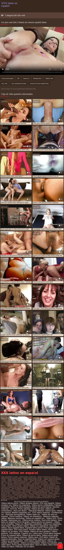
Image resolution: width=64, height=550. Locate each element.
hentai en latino (36, 487)
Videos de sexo (37, 509)
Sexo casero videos (20, 526)
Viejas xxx (19, 524)
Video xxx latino (7, 547)
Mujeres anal (49, 78)
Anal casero (6, 526)
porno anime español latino (24, 495)
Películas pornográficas (15, 514)
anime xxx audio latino (38, 480)
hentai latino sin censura (50, 488)
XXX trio (13, 509)
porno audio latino (8, 496)
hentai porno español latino (26, 490)
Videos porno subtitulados (42, 505)
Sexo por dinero (20, 511)
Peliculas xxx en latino (24, 547)
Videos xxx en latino (9, 532)
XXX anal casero (21, 530)
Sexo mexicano (54, 545)
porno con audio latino (9, 499)
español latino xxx (14, 484)
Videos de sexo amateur (40, 532)
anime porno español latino (18, 480)
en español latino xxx (40, 483)
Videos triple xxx (33, 514)
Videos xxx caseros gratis (48, 539)
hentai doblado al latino (32, 486)
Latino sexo (37, 533)
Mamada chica (37, 78)
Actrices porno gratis (7, 78)
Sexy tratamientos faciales (18, 83)
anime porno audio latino (33, 479)
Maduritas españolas (33, 524)
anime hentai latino (15, 479)
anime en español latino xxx (48, 477)
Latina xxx (26, 78)
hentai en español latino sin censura (14, 487)
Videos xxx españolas (52, 524)
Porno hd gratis (23, 522)
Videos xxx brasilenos (32, 516)
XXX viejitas (24, 532)
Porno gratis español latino (23, 545)
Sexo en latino (41, 545)
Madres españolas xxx (21, 513)
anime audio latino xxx (28, 477)
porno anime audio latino (38, 493)
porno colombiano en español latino (42, 497)
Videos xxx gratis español (12, 541)
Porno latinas (14, 543)
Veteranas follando (36, 511)
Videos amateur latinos (29, 503)
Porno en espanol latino (11, 535)
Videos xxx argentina (22, 505)
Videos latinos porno (9, 503)
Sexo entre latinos (49, 520)
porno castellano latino (18, 497)
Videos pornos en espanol (41, 522)
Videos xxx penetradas (30, 543)
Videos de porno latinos (42, 507)
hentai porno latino (45, 490)
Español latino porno (34, 528)
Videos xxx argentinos (39, 526)
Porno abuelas (24, 509)
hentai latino (34, 488)
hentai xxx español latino (21, 492)
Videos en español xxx (35, 518)
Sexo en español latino (27, 539)
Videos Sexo (50, 511)
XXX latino (43, 537)
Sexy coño (4, 83)
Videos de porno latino (31, 535)
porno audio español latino (46, 495)
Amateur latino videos (38, 530)
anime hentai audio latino (32, 478)
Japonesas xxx (14, 520)
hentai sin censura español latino (39, 83)
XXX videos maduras (41, 513)
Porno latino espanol (52, 533)
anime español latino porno (11, 478)
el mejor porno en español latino (18, 483)
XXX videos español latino (35, 541)
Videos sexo (33, 537)
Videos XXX (51, 518)
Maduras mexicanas (16, 518)
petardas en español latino (42, 492)
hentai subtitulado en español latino (36, 491)
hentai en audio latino (51, 486)
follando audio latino (31, 484)
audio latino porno (41, 482)
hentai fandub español (19, 488)
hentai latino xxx (7, 490)
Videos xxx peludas (49, 543)
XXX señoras (14, 533)
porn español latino (19, 493)
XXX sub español (47, 503)
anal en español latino (9, 477)
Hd (18, 78)
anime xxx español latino (23, 482)
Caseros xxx (26, 533)
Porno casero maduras (17, 537)
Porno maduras (15, 516)
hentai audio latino (15, 486)
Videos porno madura (31, 520)
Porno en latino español (21, 507)
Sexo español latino (16, 528)
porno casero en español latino (28, 496)
